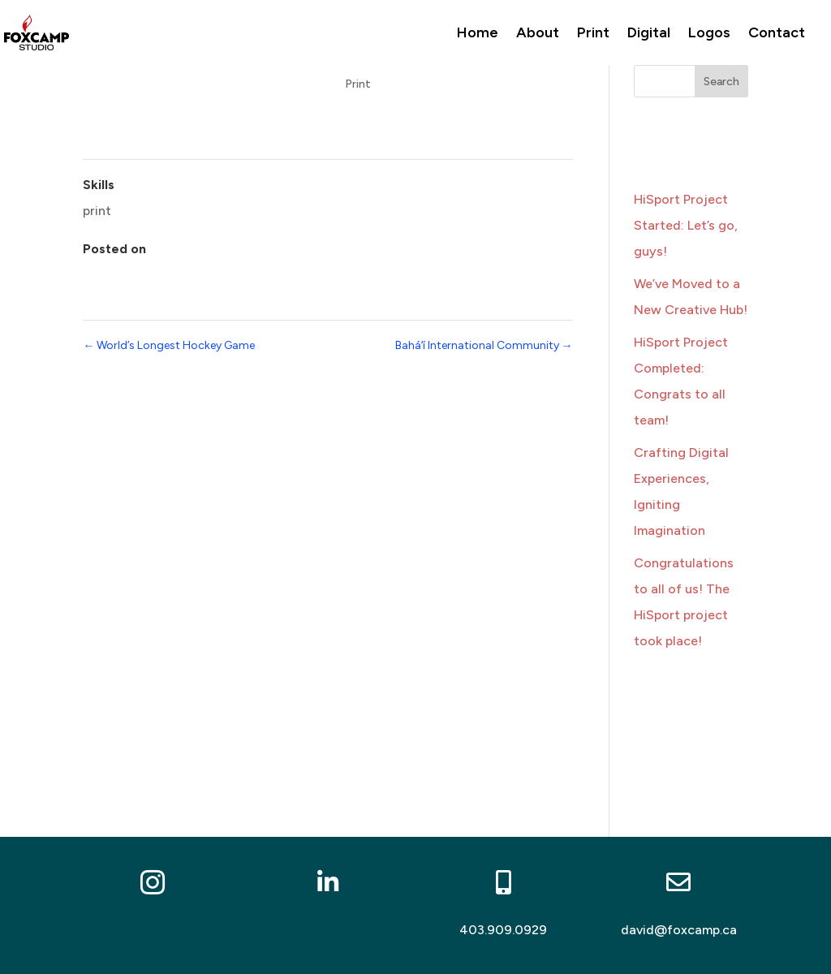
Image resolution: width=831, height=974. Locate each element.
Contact (776, 34)
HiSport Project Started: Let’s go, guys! (686, 225)
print (97, 210)
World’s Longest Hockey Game (169, 345)
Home (477, 34)
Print (593, 34)
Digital (648, 34)
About (537, 34)
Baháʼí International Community (484, 345)
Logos (709, 34)
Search (721, 81)
